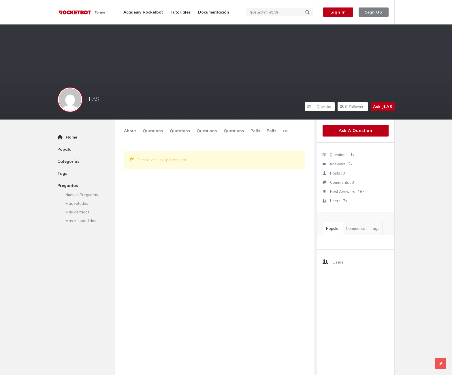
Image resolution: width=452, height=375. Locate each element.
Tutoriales (180, 12)
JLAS (93, 99)
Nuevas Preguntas (81, 194)
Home (71, 137)
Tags (375, 228)
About (130, 130)
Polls (255, 130)
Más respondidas (80, 220)
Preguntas (67, 185)
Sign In (338, 12)
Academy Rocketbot (143, 12)
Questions (153, 130)
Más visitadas (77, 212)
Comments (355, 228)
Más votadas (76, 203)
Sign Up (373, 12)
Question (319, 106)
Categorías (68, 161)
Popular (333, 228)
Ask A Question (355, 130)
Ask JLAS (382, 106)
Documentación (213, 12)
